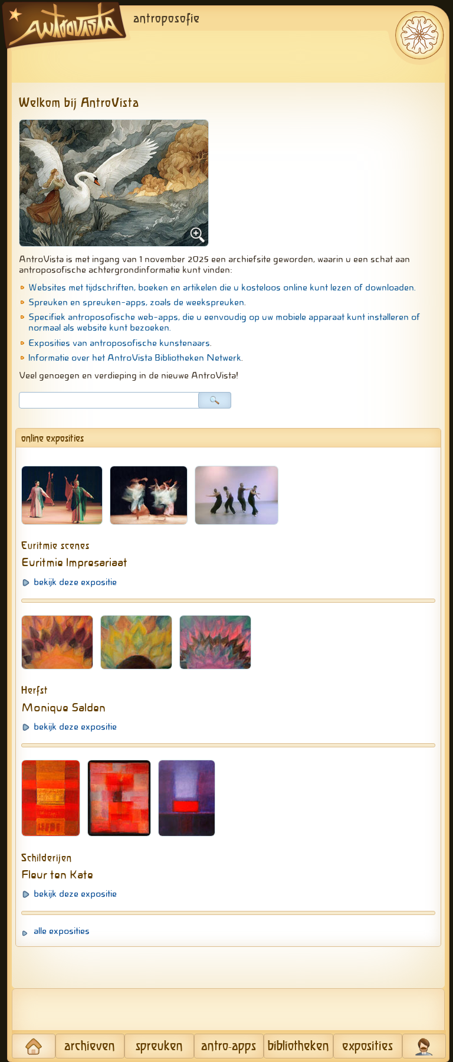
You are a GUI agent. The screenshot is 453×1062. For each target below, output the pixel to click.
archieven (89, 1046)
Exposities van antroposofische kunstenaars (119, 343)
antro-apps (228, 1046)
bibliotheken (298, 1046)
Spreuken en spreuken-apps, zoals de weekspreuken (136, 302)
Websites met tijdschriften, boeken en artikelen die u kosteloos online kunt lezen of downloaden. (222, 287)
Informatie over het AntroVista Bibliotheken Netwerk (134, 357)
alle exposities (62, 931)
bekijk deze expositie (75, 582)
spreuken (159, 1046)
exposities (367, 1046)
